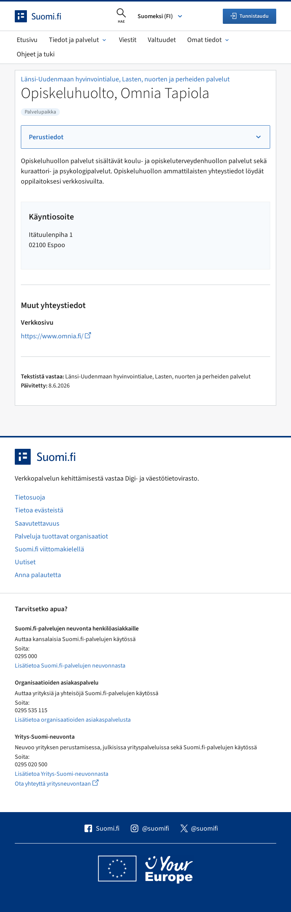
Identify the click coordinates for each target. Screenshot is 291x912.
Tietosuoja (30, 497)
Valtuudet (162, 40)
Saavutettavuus (37, 523)
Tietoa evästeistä (39, 510)
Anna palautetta (38, 575)
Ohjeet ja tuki (36, 54)
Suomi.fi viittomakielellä (49, 549)
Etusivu (27, 40)
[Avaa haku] (121, 16)
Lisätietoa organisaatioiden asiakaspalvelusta (73, 720)
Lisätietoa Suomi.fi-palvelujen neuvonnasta (70, 665)
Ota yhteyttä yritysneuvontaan (65, 783)
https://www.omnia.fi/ (56, 336)
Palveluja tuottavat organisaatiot (61, 536)
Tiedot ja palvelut (78, 40)
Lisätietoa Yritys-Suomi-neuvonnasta (61, 774)
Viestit (127, 40)
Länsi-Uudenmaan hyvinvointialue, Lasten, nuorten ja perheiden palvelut (125, 79)
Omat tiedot (208, 40)
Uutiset (25, 562)
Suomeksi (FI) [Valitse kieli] (160, 16)
